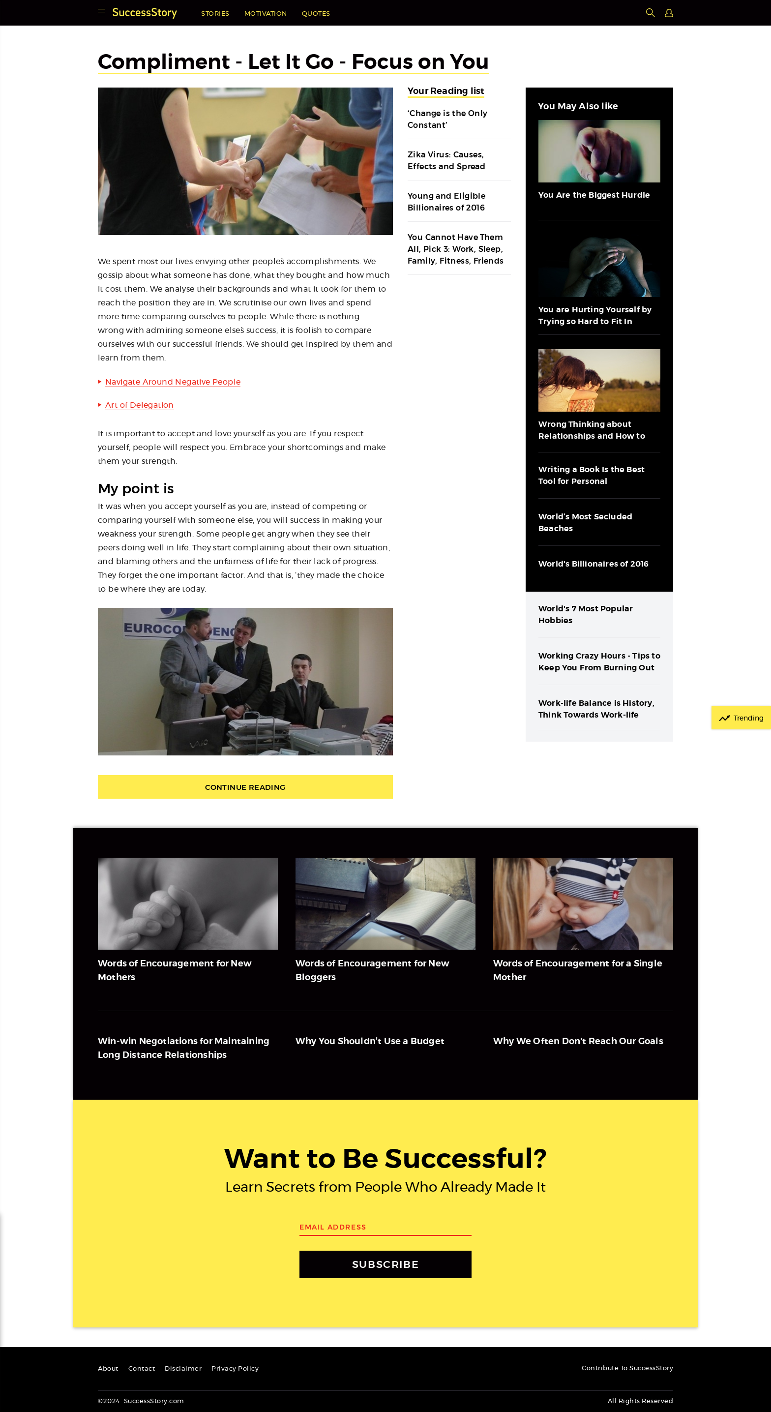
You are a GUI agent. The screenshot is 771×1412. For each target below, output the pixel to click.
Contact (141, 1369)
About (108, 1369)
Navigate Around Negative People (172, 382)
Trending (749, 718)
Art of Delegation (139, 405)
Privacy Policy (235, 1369)
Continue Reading (245, 787)
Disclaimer (183, 1369)
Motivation (265, 14)
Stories (215, 14)
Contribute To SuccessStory (627, 1368)
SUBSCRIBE (385, 1264)
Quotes (316, 14)
